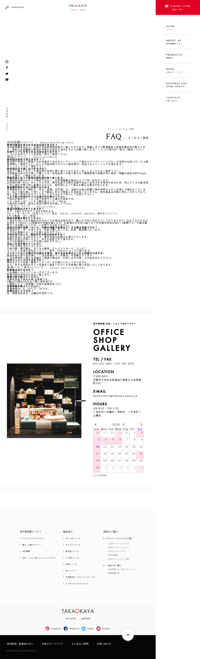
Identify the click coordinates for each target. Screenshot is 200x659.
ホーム (111, 129)
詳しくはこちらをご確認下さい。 (27, 166)
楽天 (54, 213)
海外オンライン (106, 213)
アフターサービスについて (77, 583)
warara (90, 213)
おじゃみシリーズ (73, 538)
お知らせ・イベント (52, 644)
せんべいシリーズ (73, 545)
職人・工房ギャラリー (31, 545)
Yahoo (64, 213)
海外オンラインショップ (118, 547)
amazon (76, 213)
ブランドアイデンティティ (33, 538)
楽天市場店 (113, 555)
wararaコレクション (117, 551)
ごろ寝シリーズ (72, 558)
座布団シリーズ (72, 551)
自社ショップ (41, 213)
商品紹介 (68, 531)
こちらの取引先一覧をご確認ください (121, 149)
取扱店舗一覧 (114, 573)
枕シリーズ (70, 570)
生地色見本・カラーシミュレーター (81, 577)
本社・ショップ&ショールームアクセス (39, 558)
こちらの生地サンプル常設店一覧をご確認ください (37, 154)
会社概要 (26, 551)
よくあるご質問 (80, 644)
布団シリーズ (71, 564)
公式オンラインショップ (118, 543)
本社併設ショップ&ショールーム (122, 569)
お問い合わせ (104, 644)
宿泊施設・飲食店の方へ (20, 644)
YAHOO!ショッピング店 (118, 559)
